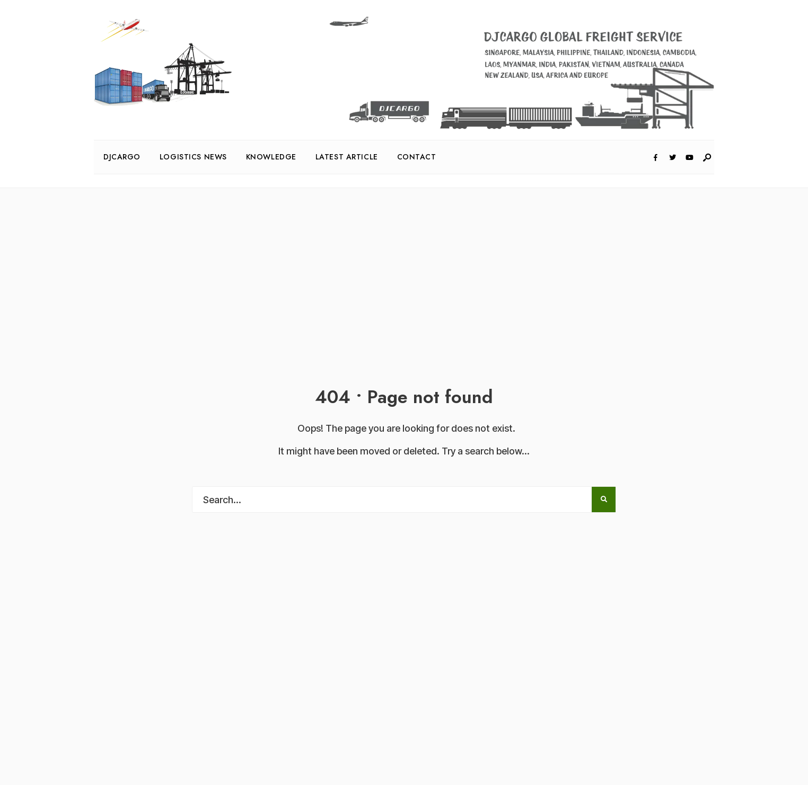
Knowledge (271, 156)
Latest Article (346, 156)
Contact (416, 156)
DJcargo (121, 156)
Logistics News (193, 156)
